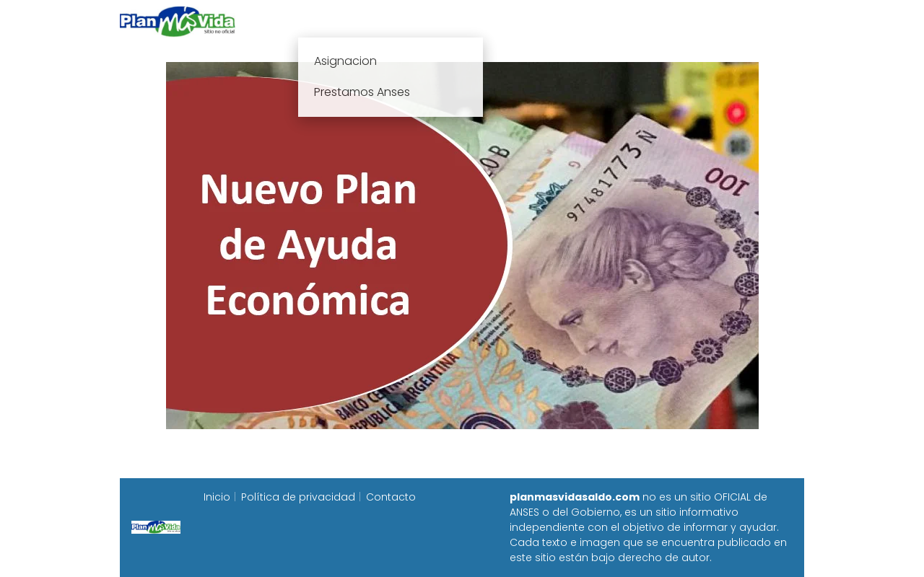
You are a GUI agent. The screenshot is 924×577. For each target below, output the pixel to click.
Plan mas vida (377, 21)
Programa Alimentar (748, 21)
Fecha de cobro (550, 21)
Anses (454, 21)
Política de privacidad (298, 497)
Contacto (391, 497)
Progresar (643, 21)
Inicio (301, 21)
